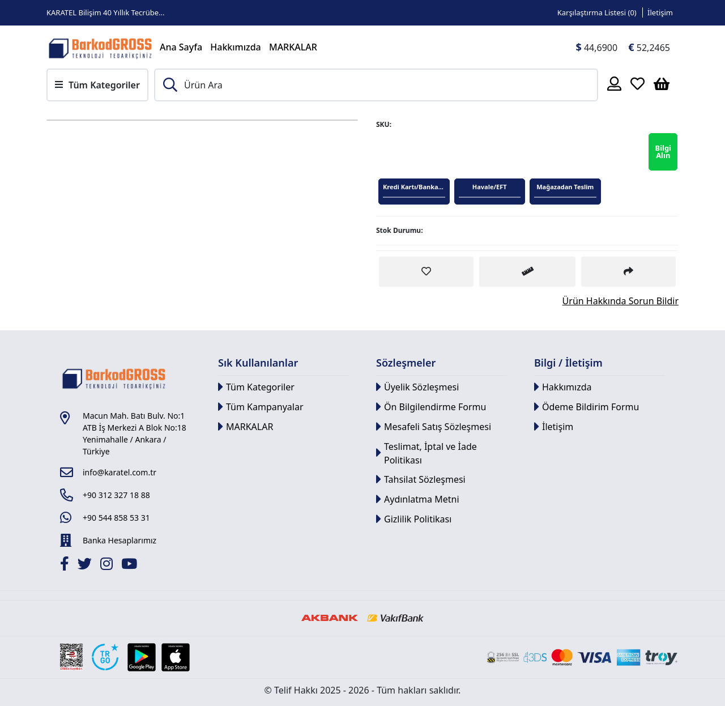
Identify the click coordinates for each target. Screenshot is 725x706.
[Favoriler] (637, 83)
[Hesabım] (614, 83)
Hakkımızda (235, 47)
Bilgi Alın (663, 151)
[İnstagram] (108, 565)
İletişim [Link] (660, 12)
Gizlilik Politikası (413, 519)
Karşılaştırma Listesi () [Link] (597, 12)
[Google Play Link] (141, 657)
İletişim (553, 427)
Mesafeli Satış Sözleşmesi (433, 427)
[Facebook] (66, 565)
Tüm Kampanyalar (261, 407)
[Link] (100, 47)
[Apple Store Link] (175, 657)
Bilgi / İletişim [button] (568, 362)
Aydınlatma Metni (417, 499)
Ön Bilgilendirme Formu (431, 407)
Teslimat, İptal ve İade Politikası (426, 453)
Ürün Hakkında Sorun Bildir (620, 301)
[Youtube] (130, 565)
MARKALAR (293, 47)
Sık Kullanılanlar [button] (258, 362)
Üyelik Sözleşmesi (417, 387)
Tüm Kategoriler (256, 387)
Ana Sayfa (181, 47)
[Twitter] (86, 565)
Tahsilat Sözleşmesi (421, 480)
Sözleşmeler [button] (406, 362)
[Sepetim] (661, 83)
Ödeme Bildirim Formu (586, 407)
